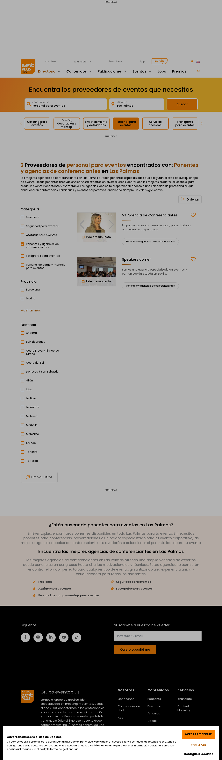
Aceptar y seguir (198, 734)
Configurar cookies (198, 754)
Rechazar (198, 745)
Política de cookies (107, 745)
